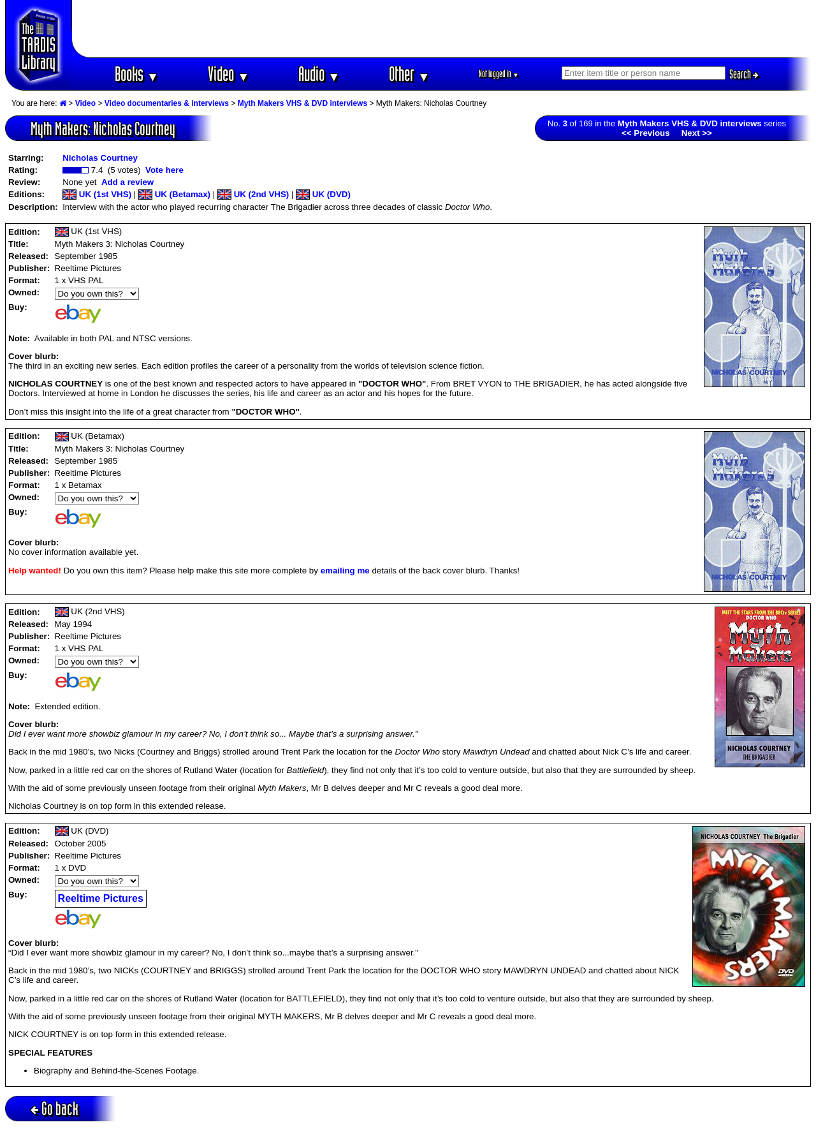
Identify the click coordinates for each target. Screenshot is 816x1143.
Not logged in (499, 73)
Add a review (127, 182)
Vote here (164, 170)
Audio (319, 74)
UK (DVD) (323, 194)
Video (228, 74)
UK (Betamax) (174, 194)
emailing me (345, 570)
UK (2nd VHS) (253, 194)
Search (744, 74)
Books (137, 74)
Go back (54, 1108)
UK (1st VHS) (96, 194)
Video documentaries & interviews (167, 103)
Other (409, 74)
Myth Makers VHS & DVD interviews (302, 103)
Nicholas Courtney (100, 158)
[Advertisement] (442, 28)
